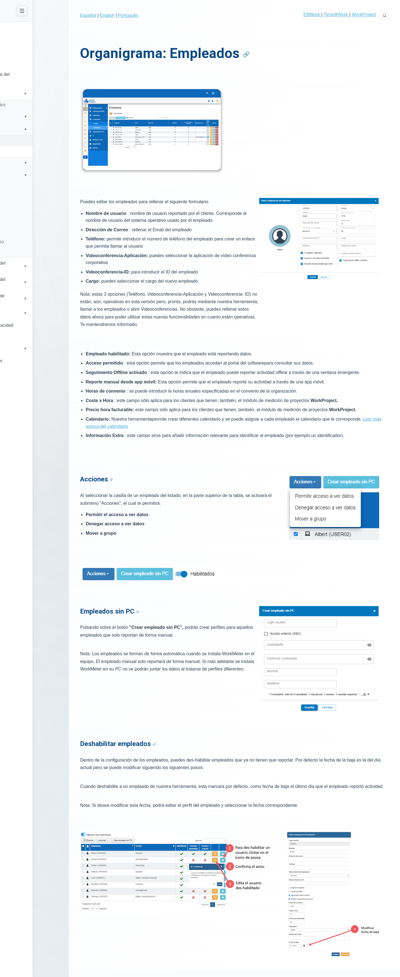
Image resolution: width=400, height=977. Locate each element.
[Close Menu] (67, 11)
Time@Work (336, 14)
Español (97, 15)
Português (137, 15)
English (116, 15)
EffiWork (312, 14)
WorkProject (364, 14)
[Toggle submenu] (72, 90)
